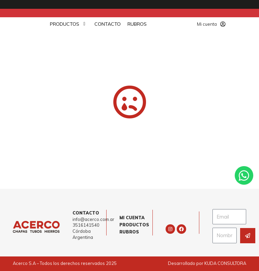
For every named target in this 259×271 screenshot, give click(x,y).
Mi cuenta (211, 24)
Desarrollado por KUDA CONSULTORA (207, 263)
